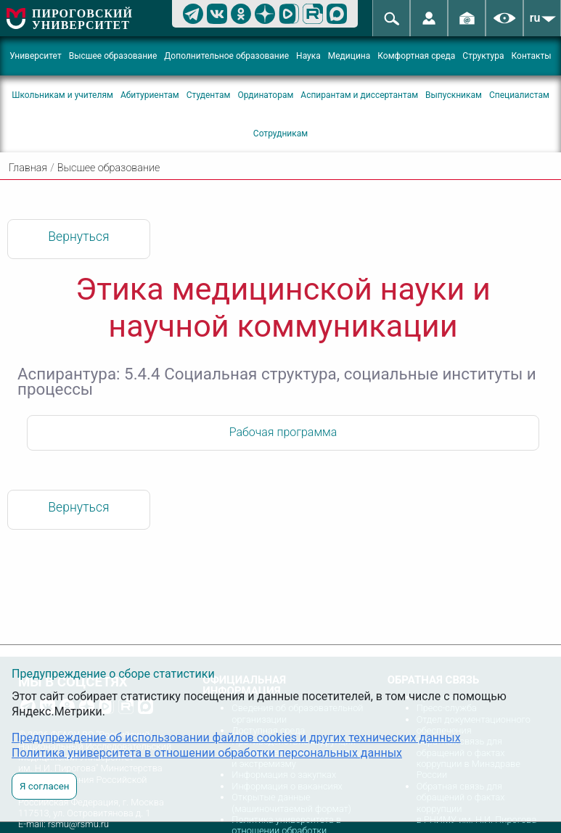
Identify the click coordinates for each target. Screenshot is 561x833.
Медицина (349, 56)
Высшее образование (113, 56)
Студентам (209, 95)
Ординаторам (265, 95)
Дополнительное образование (226, 56)
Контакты (532, 56)
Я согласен (44, 786)
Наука (308, 56)
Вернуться (78, 236)
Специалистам (519, 95)
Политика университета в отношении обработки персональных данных (207, 753)
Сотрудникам (280, 133)
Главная (28, 168)
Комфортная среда (416, 56)
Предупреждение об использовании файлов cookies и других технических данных (236, 737)
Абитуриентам (149, 95)
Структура (483, 56)
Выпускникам (453, 95)
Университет (35, 56)
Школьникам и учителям (62, 95)
